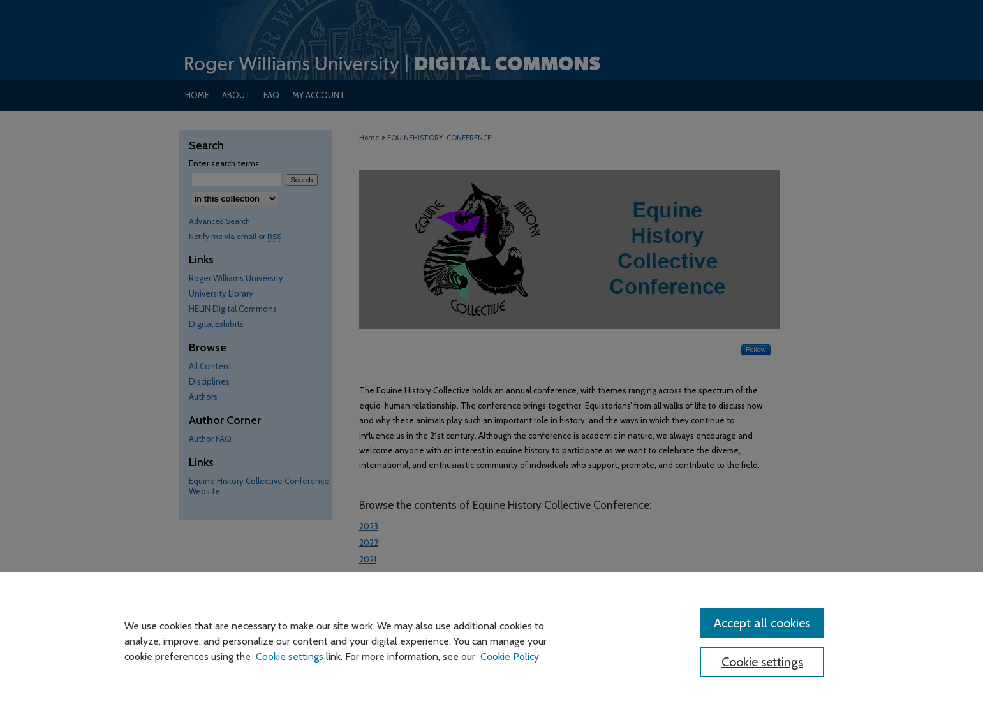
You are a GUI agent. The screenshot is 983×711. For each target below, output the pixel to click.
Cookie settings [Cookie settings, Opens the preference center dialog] (762, 662)
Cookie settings (289, 656)
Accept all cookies (762, 623)
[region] (491, 641)
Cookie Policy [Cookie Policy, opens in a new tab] (509, 656)
